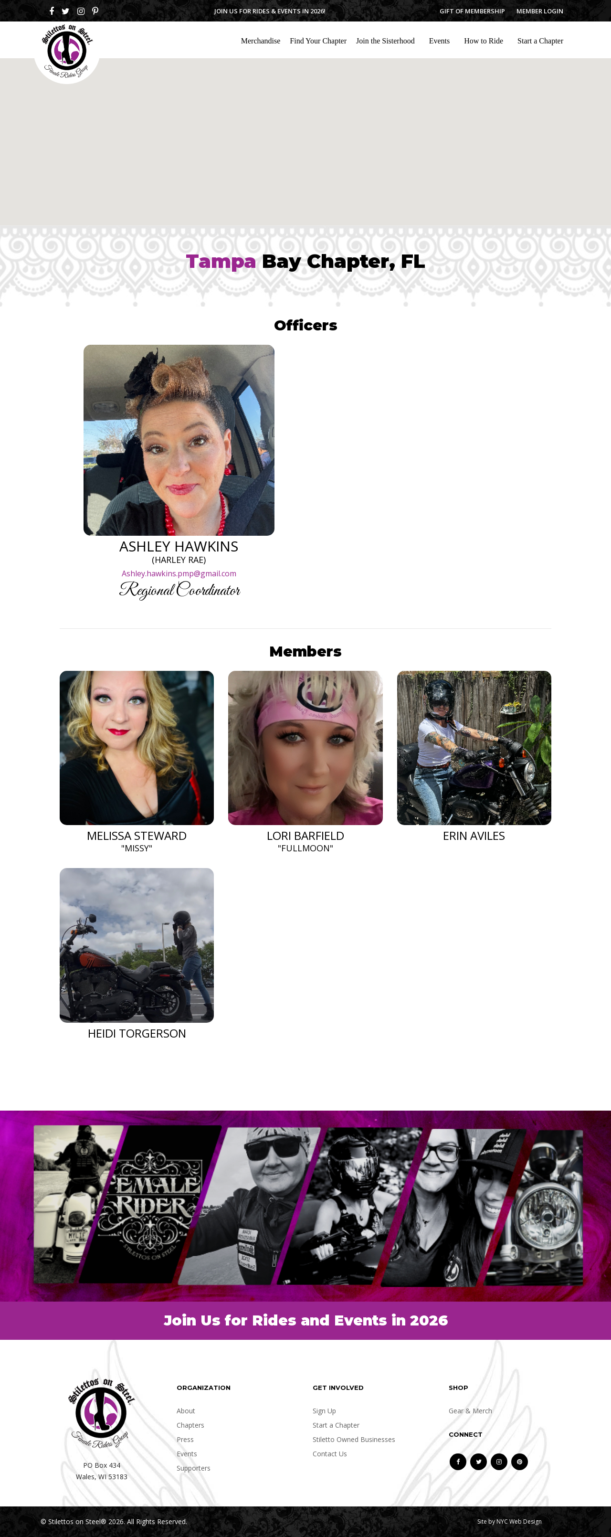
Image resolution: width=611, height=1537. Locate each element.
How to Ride (483, 41)
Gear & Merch (470, 1410)
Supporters (194, 1468)
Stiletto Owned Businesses (354, 1439)
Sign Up (324, 1410)
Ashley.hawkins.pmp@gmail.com (179, 573)
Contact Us (330, 1453)
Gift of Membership (472, 11)
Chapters (190, 1425)
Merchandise (261, 41)
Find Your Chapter (318, 41)
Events (439, 41)
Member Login (539, 11)
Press (185, 1439)
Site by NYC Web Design (509, 1521)
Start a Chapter (540, 41)
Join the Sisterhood (385, 41)
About (186, 1410)
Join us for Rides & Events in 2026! (270, 11)
